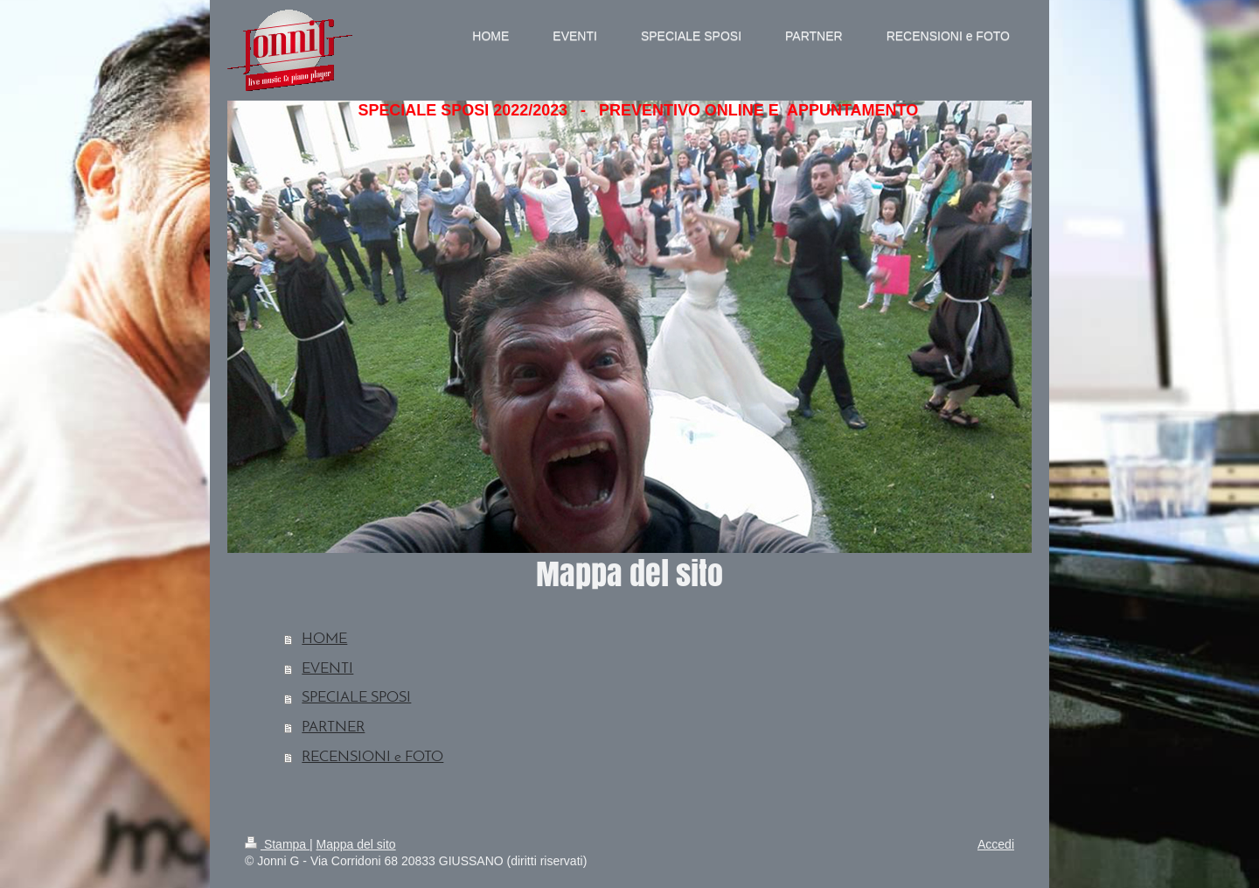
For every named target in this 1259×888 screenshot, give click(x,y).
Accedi (995, 844)
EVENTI (327, 668)
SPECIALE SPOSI (356, 697)
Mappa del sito (356, 844)
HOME (324, 639)
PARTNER (333, 727)
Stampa (277, 844)
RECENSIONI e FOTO (372, 757)
